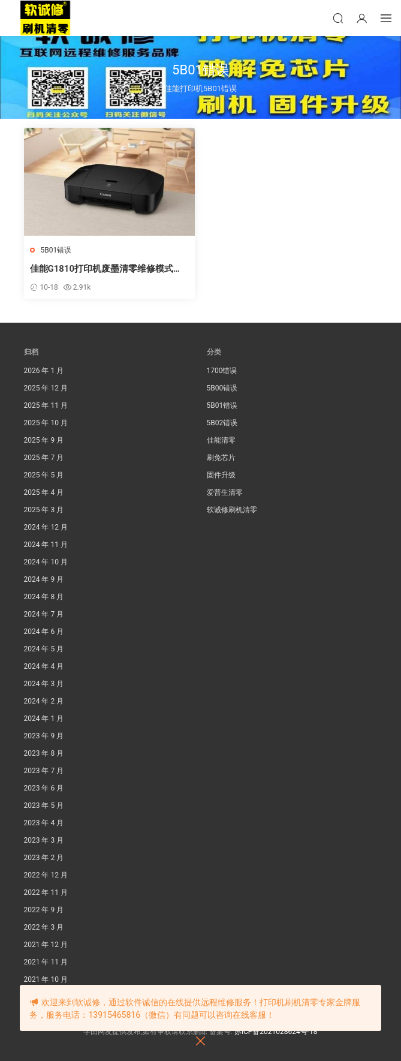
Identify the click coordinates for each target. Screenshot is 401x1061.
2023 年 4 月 (44, 823)
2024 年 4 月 (44, 666)
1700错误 (222, 370)
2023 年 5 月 (44, 805)
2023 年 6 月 (44, 788)
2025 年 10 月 (46, 423)
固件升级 (221, 475)
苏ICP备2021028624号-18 (276, 1031)
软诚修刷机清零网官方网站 (45, 18)
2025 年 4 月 (44, 492)
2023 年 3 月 (44, 840)
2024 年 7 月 (44, 614)
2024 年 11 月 (46, 544)
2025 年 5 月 (44, 475)
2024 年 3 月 (44, 684)
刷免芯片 (221, 457)
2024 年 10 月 (46, 562)
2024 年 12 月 (46, 527)
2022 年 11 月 (46, 892)
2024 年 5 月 (44, 649)
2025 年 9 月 (44, 440)
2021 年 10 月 (46, 979)
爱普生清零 (225, 492)
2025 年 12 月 (46, 388)
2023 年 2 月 (44, 857)
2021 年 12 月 (46, 944)
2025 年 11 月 (46, 405)
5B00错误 (222, 388)
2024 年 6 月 (44, 631)
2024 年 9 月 (44, 579)
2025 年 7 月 (44, 457)
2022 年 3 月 (44, 927)
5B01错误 (56, 250)
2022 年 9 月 (44, 910)
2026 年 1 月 (44, 370)
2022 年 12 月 (46, 875)
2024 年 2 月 (44, 701)
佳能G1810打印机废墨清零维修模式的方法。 (106, 269)
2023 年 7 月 (44, 771)
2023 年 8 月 (44, 753)
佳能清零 (221, 440)
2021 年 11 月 (46, 962)
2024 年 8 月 (44, 597)
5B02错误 (222, 423)
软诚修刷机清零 (232, 510)
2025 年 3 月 (44, 510)
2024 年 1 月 (44, 718)
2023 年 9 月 (44, 736)
